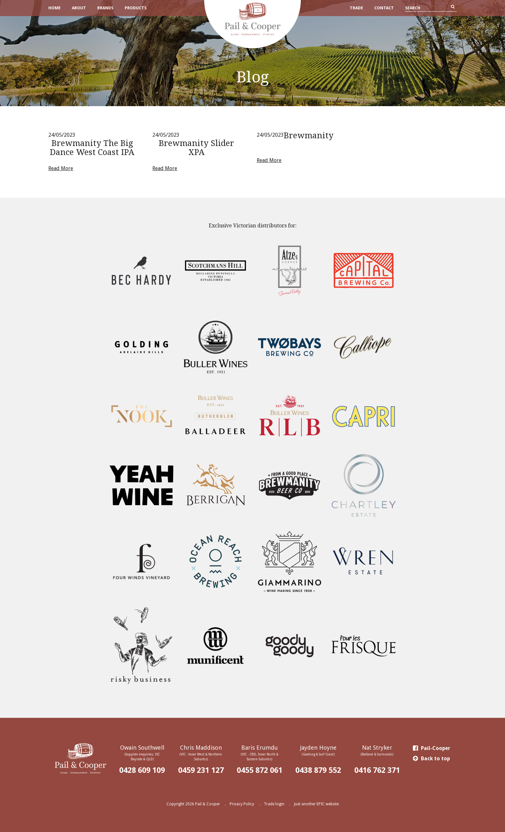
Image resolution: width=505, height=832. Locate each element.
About (79, 7)
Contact (384, 7)
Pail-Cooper (431, 748)
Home (54, 7)
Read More (60, 168)
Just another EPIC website (316, 804)
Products (136, 7)
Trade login (274, 804)
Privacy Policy (242, 804)
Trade (356, 7)
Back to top (431, 758)
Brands (105, 7)
